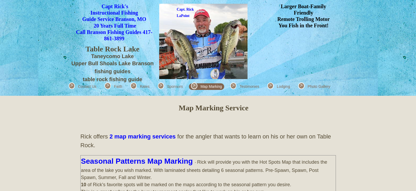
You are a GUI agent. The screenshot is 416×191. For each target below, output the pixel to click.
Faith (118, 86)
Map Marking (211, 86)
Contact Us (87, 86)
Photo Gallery (319, 86)
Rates (145, 86)
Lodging (283, 86)
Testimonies (249, 86)
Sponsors (175, 86)
